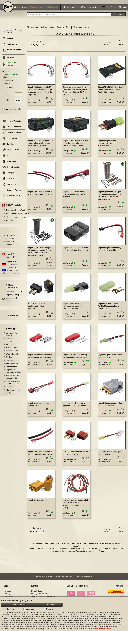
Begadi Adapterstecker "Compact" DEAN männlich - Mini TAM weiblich (109, 145)
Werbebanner (11, 369)
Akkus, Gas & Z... (63, 30)
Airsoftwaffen (9, 40)
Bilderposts (10, 223)
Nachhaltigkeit (11, 390)
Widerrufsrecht (12, 356)
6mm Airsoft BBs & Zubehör (12, 34)
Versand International (11, 342)
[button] (107, 10)
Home (51, 30)
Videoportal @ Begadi (11, 302)
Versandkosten (66, 579)
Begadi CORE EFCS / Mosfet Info (13, 373)
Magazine (8, 60)
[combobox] (69, 17)
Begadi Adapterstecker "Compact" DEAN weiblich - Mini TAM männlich (74, 308)
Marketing (30, 609)
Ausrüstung (9, 164)
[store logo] (8, 9)
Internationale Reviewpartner (12, 271)
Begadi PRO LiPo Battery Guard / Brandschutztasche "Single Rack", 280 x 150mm (111, 92)
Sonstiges (8, 181)
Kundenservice (12, 363)
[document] (64, 614)
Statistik (49, 609)
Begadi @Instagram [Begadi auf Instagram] (14, 297)
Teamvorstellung (15, 213)
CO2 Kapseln (10, 90)
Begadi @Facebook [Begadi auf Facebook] (14, 294)
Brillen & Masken (11, 169)
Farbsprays (9, 175)
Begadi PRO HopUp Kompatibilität (14, 379)
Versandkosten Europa (12, 337)
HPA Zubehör (9, 141)
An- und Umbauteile (12, 123)
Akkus (7, 74)
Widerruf (12, 318)
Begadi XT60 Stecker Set (37, 503)
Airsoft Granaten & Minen (11, 53)
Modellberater (10, 46)
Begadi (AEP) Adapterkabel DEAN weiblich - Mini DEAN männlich (74, 196)
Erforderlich (10, 609)
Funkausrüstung (11, 187)
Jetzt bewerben (13, 276)
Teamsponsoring (12, 366)
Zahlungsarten (12, 347)
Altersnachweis (12, 353)
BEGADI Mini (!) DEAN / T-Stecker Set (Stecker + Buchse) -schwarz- (40, 308)
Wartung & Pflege (11, 135)
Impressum (8, 594)
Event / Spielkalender (17, 216)
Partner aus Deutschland (12, 265)
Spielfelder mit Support (11, 245)
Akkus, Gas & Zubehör (10, 66)
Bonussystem (11, 350)
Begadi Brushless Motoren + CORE (13, 385)
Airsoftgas (8, 87)
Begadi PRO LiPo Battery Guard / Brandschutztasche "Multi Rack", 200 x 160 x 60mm (75, 145)
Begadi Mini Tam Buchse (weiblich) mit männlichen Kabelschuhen (108, 308)
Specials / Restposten (13, 192)
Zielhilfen (8, 146)
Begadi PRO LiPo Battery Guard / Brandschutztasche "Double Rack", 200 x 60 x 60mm (40, 145)
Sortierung (37, 44)
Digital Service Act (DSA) (13, 394)
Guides (9, 360)
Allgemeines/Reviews (17, 220)
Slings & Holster (10, 152)
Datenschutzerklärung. (104, 629)
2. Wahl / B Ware (11, 198)
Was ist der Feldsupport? (11, 239)
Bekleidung (8, 158)
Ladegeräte (9, 83)
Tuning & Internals (11, 129)
